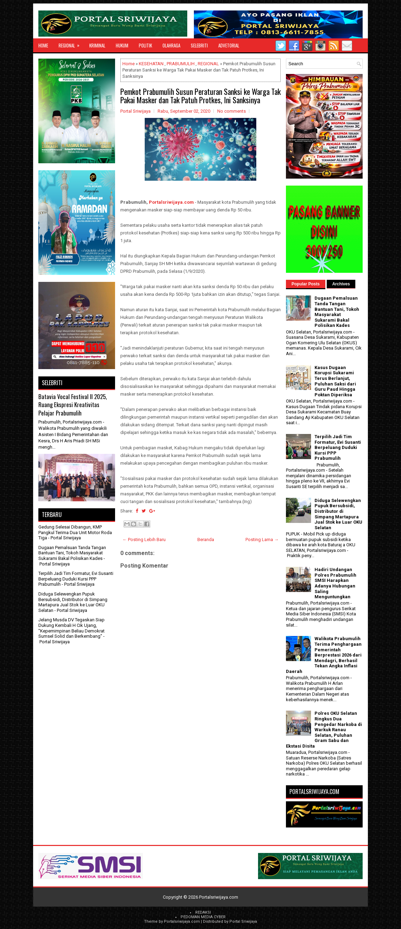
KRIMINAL (97, 45)
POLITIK (145, 45)
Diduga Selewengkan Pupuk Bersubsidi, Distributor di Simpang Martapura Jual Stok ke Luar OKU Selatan (72, 602)
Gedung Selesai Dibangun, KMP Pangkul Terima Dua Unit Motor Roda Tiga (75, 532)
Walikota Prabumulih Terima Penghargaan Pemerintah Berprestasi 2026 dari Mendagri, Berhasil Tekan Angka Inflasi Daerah (324, 655)
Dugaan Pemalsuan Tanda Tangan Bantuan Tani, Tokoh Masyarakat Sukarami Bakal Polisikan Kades (72, 553)
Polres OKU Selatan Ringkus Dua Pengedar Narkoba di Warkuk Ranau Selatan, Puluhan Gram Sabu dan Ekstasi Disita (324, 730)
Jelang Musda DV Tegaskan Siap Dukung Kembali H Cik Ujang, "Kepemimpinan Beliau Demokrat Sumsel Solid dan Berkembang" (71, 628)
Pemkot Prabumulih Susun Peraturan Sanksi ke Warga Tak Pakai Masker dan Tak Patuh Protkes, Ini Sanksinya (200, 95)
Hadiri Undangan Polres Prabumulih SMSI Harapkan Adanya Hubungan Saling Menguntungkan (335, 583)
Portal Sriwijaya (243, 921)
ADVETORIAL (228, 45)
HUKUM (122, 45)
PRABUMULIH (181, 63)
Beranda (205, 539)
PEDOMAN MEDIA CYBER (203, 917)
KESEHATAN (151, 63)
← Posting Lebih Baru (144, 539)
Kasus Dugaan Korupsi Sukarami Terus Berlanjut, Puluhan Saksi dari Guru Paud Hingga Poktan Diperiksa (335, 381)
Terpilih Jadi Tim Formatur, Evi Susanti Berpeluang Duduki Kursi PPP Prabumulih (75, 579)
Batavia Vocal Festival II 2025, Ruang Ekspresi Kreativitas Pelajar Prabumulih (72, 404)
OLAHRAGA (171, 45)
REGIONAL (71, 43)
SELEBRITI (199, 45)
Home (43, 45)
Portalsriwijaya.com (171, 202)
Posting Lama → (262, 539)
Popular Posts (306, 284)
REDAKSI (203, 912)
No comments (231, 111)
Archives (341, 284)
